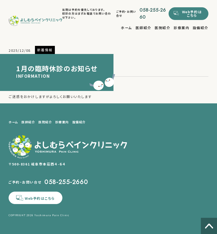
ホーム (126, 27)
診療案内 (181, 27)
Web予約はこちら (192, 13)
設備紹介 (200, 27)
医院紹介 (162, 27)
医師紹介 (143, 27)
